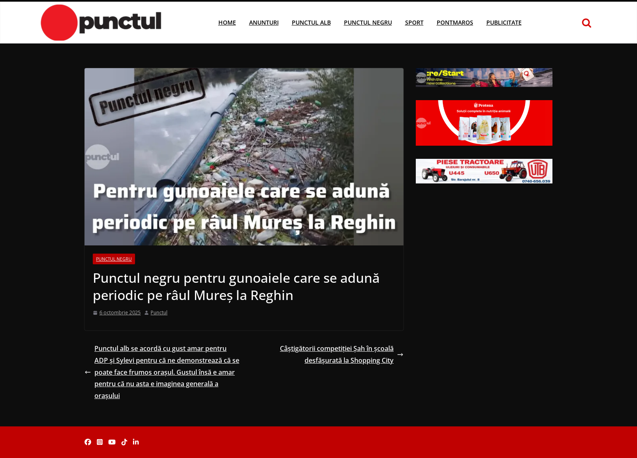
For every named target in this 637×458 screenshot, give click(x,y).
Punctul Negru (368, 22)
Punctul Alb (311, 22)
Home (227, 22)
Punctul (159, 312)
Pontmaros (455, 22)
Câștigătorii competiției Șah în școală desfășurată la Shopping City (341, 354)
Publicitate (504, 22)
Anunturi (264, 22)
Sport (414, 22)
